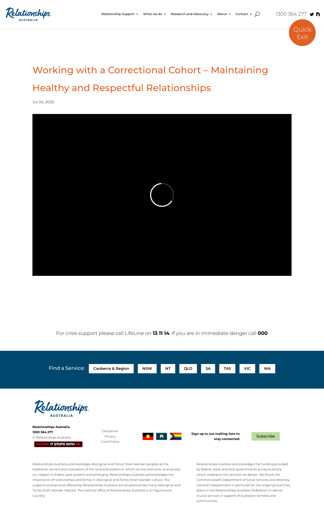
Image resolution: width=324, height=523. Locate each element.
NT (168, 368)
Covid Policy (110, 442)
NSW (147, 368)
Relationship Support (118, 14)
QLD (188, 368)
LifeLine (134, 333)
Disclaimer (110, 431)
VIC (247, 368)
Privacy (110, 436)
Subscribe (265, 436)
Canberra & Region (111, 368)
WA (267, 368)
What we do (152, 14)
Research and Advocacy (189, 14)
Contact (242, 14)
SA (208, 368)
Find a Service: (67, 368)
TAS (227, 368)
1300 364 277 (291, 14)
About (222, 14)
